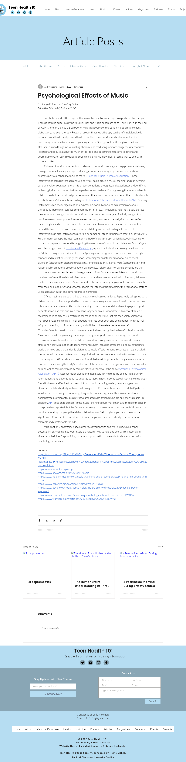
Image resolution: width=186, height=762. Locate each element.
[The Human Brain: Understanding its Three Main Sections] (93, 564)
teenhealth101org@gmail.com (93, 718)
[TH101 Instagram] (24, 12)
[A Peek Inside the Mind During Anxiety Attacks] (141, 564)
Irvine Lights (117, 752)
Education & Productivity (71, 66)
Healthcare (45, 66)
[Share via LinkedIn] (54, 520)
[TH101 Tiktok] (30, 12)
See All (160, 546)
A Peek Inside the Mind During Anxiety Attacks (140, 584)
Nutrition (119, 66)
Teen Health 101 (22, 7)
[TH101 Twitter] (12, 12)
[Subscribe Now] (53, 694)
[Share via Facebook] (39, 520)
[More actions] (146, 86)
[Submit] (152, 701)
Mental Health (100, 66)
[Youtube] (90, 663)
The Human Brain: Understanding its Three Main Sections (92, 584)
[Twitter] (82, 663)
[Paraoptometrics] (44, 564)
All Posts (28, 66)
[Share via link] (61, 520)
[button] (159, 66)
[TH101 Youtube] (18, 12)
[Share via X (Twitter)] (46, 520)
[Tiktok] (106, 663)
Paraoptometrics (39, 582)
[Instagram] (98, 663)
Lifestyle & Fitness (141, 66)
